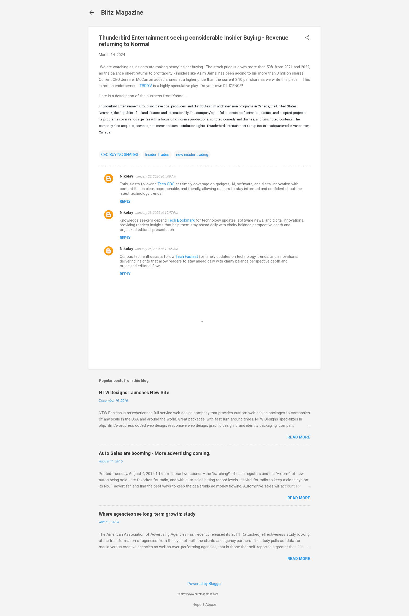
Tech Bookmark (181, 220)
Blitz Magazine (122, 12)
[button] (307, 38)
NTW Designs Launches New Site (134, 392)
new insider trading (192, 154)
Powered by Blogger (205, 583)
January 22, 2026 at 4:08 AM (155, 176)
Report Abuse (204, 604)
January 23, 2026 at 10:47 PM (156, 213)
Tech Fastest (187, 256)
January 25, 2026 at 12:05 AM (156, 249)
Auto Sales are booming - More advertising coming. (154, 453)
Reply (125, 201)
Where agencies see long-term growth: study (147, 514)
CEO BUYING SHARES (119, 154)
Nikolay (126, 176)
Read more (298, 437)
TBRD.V (146, 85)
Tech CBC (166, 184)
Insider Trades (157, 154)
